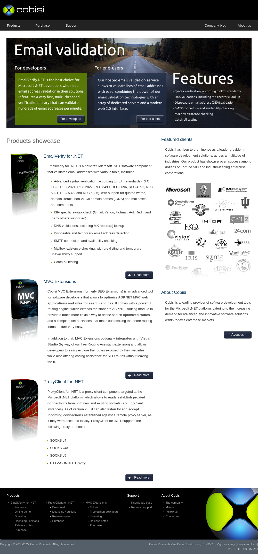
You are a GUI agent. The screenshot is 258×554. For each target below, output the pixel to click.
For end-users (150, 119)
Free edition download (104, 511)
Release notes (24, 525)
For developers (70, 119)
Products (13, 25)
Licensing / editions (27, 520)
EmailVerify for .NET (23, 502)
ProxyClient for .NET (61, 502)
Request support (141, 507)
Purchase (43, 25)
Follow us (172, 511)
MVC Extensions (96, 502)
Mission (170, 507)
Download (21, 516)
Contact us (172, 516)
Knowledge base (141, 502)
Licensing (96, 516)
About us (244, 25)
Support (71, 25)
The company (174, 502)
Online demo (23, 511)
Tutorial (94, 507)
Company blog (215, 25)
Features (20, 507)
